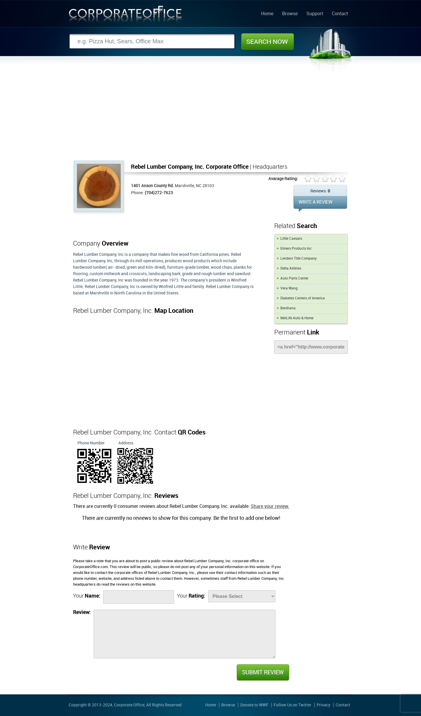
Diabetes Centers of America (302, 298)
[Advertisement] (210, 117)
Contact (340, 14)
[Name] (138, 597)
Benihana (288, 308)
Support (314, 14)
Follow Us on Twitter (292, 705)
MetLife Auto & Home (296, 318)
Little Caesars (291, 239)
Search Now (267, 41)
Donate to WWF (254, 705)
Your (86, 596)
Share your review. (270, 506)
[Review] (184, 634)
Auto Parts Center (294, 278)
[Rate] (241, 596)
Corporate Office (125, 15)
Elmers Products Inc (296, 249)
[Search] (152, 41)
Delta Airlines (290, 268)
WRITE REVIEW (320, 204)
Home (267, 14)
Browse (290, 14)
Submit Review (262, 672)
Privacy (323, 705)
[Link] (311, 347)
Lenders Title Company (298, 258)
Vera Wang (289, 288)
